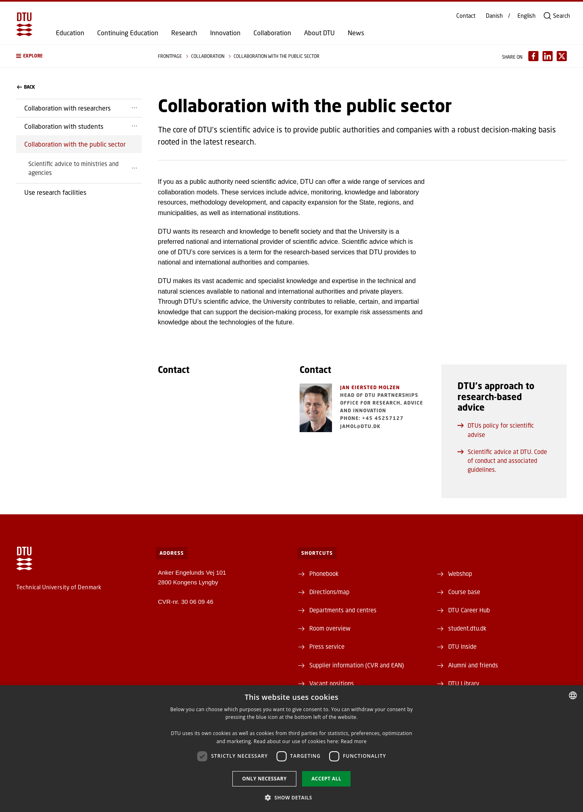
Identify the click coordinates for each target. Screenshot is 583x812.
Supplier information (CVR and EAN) (356, 665)
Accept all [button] (326, 778)
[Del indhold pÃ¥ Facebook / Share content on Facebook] (533, 56)
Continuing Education (127, 33)
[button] (79, 56)
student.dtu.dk (467, 628)
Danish (494, 16)
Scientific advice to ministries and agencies (73, 168)
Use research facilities (55, 192)
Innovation (225, 33)
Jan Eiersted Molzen (370, 387)
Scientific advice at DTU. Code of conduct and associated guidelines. (502, 460)
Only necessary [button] (264, 778)
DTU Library (463, 683)
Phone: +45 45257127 (372, 418)
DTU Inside (462, 646)
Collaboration (272, 33)
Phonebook (323, 573)
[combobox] (573, 695)
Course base (464, 591)
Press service (327, 646)
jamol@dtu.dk (360, 426)
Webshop (460, 573)
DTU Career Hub (469, 610)
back (26, 87)
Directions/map (329, 591)
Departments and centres (343, 610)
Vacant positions (331, 683)
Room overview (330, 628)
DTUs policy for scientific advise (495, 430)
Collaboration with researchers (67, 108)
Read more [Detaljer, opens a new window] (354, 741)
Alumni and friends (473, 665)
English (526, 16)
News (356, 33)
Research (184, 33)
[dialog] (291, 748)
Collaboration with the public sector (75, 144)
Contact (465, 16)
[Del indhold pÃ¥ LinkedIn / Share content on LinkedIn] (548, 56)
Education (70, 33)
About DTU (319, 33)
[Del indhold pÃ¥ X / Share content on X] (562, 56)
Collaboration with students (63, 126)
